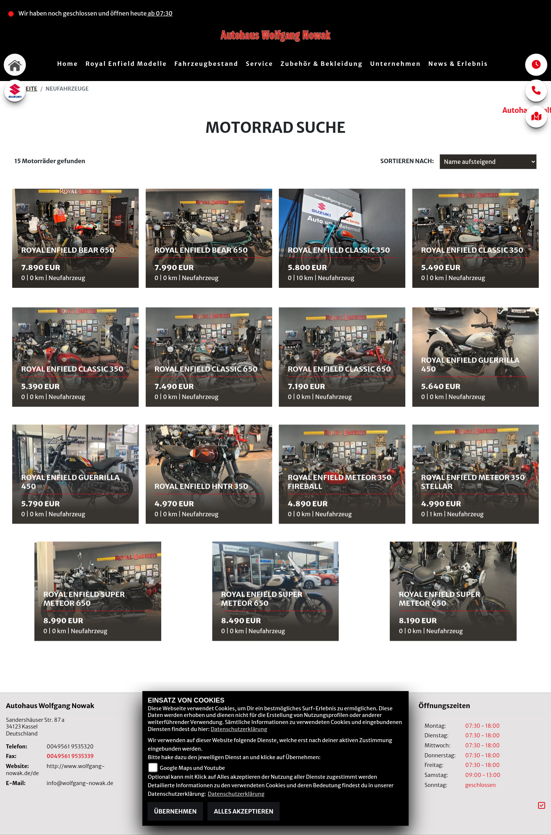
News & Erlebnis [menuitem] (458, 63)
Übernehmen (175, 811)
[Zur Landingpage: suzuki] (15, 91)
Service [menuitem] (259, 63)
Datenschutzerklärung (238, 729)
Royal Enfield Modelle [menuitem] (126, 63)
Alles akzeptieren (243, 811)
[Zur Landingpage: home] (15, 65)
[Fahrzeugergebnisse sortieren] (488, 161)
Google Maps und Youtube (192, 768)
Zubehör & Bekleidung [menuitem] (322, 63)
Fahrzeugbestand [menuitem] (206, 63)
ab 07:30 (160, 13)
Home (67, 63)
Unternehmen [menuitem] (395, 63)
